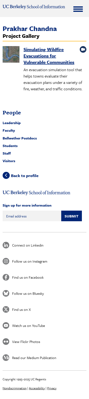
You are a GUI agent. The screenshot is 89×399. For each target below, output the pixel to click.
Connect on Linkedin (27, 245)
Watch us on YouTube (28, 325)
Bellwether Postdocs (20, 138)
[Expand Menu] (78, 9)
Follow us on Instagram (29, 261)
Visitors (9, 160)
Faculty (9, 130)
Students (10, 145)
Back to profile (24, 175)
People (12, 112)
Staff (7, 153)
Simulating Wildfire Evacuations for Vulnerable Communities (48, 55)
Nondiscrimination (15, 388)
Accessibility (37, 388)
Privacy (51, 388)
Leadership (12, 122)
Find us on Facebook (28, 277)
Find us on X (21, 309)
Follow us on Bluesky (28, 293)
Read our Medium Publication (34, 357)
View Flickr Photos (26, 341)
